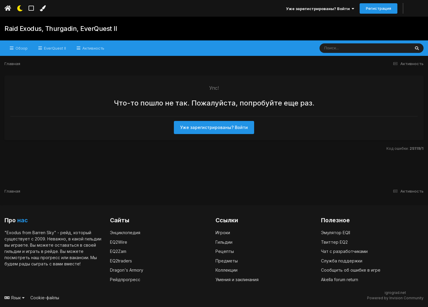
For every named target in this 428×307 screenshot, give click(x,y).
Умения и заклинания (237, 279)
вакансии (79, 257)
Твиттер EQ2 (334, 242)
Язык (14, 297)
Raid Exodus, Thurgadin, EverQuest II (60, 28)
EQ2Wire (118, 242)
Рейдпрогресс (125, 279)
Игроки (222, 232)
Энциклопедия (125, 232)
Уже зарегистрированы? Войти (320, 8)
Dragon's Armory (126, 270)
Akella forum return (339, 279)
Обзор (21, 48)
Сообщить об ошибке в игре (350, 270)
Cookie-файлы (44, 297)
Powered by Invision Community (395, 298)
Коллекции (226, 270)
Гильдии (223, 242)
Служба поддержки (341, 260)
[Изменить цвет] (43, 8)
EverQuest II (54, 48)
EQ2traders (121, 260)
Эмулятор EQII (335, 232)
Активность (92, 48)
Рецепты (224, 251)
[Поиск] (354, 48)
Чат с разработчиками (344, 251)
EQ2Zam (118, 251)
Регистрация (378, 8)
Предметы (226, 260)
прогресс (50, 257)
